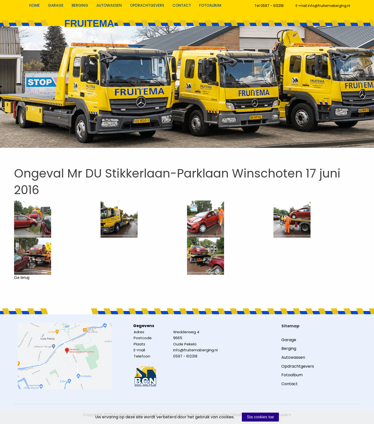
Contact (181, 5)
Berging (80, 5)
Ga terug (21, 278)
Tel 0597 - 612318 (269, 5)
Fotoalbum (210, 5)
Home (34, 5)
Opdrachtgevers (147, 5)
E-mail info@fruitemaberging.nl (323, 5)
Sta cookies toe (260, 417)
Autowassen (109, 5)
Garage (55, 5)
